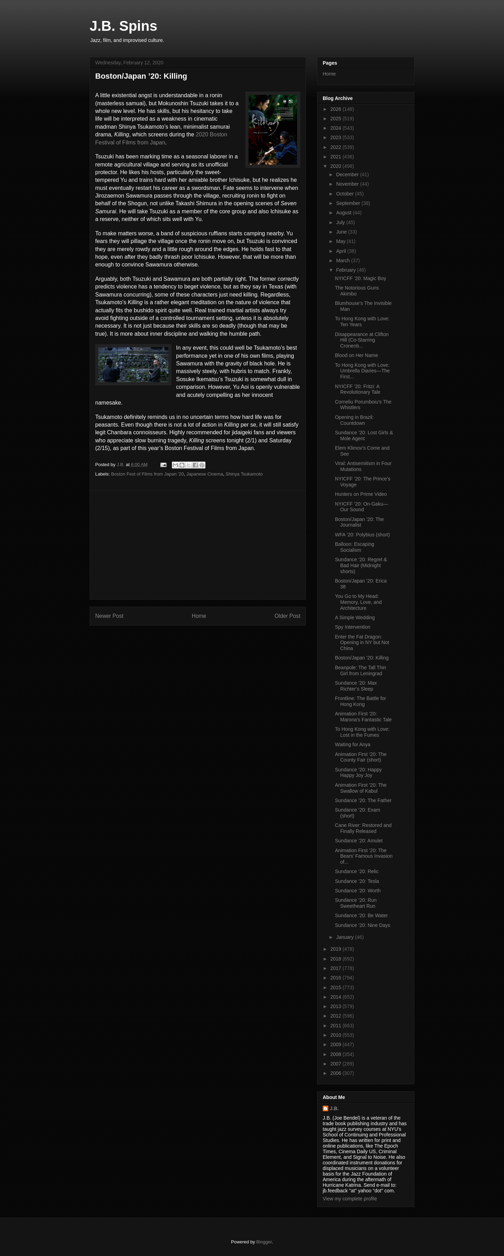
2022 (336, 147)
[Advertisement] (197, 545)
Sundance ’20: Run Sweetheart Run (356, 903)
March (343, 260)
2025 (336, 118)
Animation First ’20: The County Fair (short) (361, 757)
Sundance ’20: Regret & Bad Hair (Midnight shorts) (361, 565)
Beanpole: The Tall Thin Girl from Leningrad (360, 670)
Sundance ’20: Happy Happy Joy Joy (358, 772)
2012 (336, 1016)
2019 (336, 949)
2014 (336, 997)
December (348, 174)
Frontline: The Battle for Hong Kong (360, 701)
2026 (336, 109)
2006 (336, 1073)
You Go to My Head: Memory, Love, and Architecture (358, 602)
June (342, 232)
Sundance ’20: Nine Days (362, 925)
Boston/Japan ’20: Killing (361, 658)
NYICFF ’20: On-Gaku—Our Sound (361, 507)
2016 (336, 977)
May (341, 241)
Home (199, 616)
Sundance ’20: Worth (358, 890)
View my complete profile (350, 1198)
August (344, 212)
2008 (336, 1054)
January (345, 937)
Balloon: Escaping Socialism (354, 547)
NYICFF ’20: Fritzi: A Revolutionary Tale (357, 389)
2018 (336, 959)
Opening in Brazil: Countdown (354, 420)
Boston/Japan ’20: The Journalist (359, 522)
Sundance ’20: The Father (363, 800)
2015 (336, 987)
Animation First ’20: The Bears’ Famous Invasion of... (364, 856)
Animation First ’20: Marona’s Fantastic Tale (363, 716)
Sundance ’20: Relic (357, 871)
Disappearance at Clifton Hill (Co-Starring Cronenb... (361, 340)
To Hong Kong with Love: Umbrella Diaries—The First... (362, 371)
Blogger (264, 1241)
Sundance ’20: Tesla (357, 881)
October (345, 194)
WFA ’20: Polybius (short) (362, 534)
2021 (336, 156)
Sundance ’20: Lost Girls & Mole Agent (364, 435)
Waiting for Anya (352, 744)
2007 (336, 1063)
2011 (336, 1025)
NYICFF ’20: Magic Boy (360, 278)
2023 (336, 137)
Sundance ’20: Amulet (359, 840)
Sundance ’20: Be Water (361, 915)
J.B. (334, 1108)
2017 (336, 968)
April (341, 251)
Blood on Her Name (356, 355)
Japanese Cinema (204, 474)
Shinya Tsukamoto (244, 474)
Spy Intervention (352, 627)
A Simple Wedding (355, 617)
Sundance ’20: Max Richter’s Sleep (356, 686)
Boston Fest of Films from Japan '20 (147, 474)
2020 (336, 166)
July (341, 222)
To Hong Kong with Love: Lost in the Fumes (362, 732)
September (348, 203)
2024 (336, 128)
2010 (336, 1035)
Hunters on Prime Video (361, 494)
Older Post (287, 616)
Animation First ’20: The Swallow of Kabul (361, 788)
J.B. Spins (123, 26)
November (348, 184)
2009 (336, 1044)
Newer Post (109, 616)
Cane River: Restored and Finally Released (363, 828)
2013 (336, 1006)
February (346, 270)
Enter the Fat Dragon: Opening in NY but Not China (362, 642)
